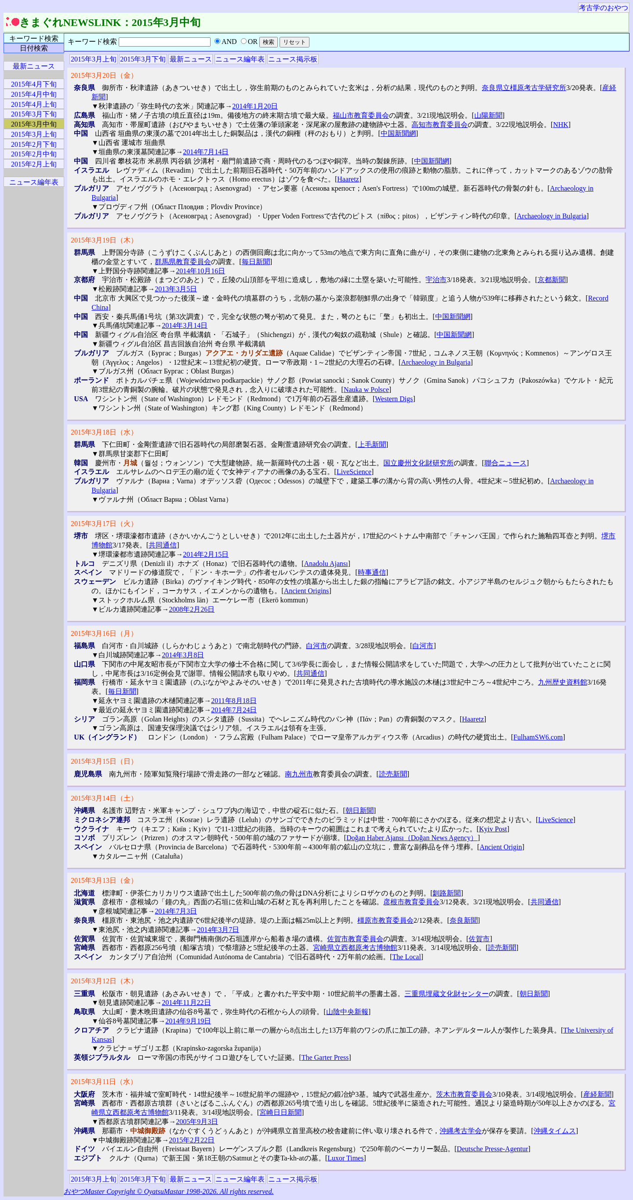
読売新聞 (393, 774)
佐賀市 (479, 939)
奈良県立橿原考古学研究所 (524, 87)
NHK (560, 124)
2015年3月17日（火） (104, 523)
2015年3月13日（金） (104, 880)
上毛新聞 (372, 444)
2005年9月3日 (197, 1121)
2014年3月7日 (218, 929)
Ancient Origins (306, 591)
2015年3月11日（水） (104, 1081)
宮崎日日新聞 (280, 1112)
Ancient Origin (501, 847)
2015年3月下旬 (143, 59)
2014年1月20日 (255, 106)
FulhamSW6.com (538, 737)
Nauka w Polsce (366, 389)
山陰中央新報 (347, 1011)
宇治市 (436, 279)
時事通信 (372, 572)
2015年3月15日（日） (104, 761)
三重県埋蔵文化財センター (446, 993)
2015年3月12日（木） (104, 981)
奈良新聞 (464, 920)
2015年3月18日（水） (104, 432)
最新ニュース (191, 59)
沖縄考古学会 (461, 1131)
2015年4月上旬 (34, 104)
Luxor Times (345, 1158)
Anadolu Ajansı (326, 563)
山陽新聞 (488, 115)
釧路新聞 (447, 893)
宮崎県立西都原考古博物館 (355, 947)
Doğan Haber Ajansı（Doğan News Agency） (412, 837)
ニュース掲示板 (292, 59)
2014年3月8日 (183, 655)
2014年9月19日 (188, 1021)
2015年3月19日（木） (104, 240)
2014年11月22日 (186, 1002)
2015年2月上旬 (34, 164)
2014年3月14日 (184, 325)
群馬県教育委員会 (183, 261)
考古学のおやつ (603, 7)
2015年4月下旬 (34, 84)
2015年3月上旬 (93, 59)
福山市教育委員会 (361, 115)
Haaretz (348, 179)
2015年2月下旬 (34, 144)
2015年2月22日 (192, 1140)
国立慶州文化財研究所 (418, 463)
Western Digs (394, 398)
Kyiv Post (493, 829)
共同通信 (163, 545)
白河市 (316, 645)
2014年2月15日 (206, 554)
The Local (406, 957)
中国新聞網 (398, 133)
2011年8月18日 (233, 700)
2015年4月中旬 (34, 94)
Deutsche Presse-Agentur (492, 1149)
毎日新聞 (256, 261)
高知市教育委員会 (439, 124)
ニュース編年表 (240, 59)
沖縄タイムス (555, 1131)
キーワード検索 (33, 38)
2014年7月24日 (234, 710)
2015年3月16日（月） (104, 633)
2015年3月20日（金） (104, 75)
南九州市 (299, 774)
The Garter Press (325, 1057)
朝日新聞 (360, 810)
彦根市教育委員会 (411, 902)
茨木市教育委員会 (464, 1094)
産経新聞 (597, 1094)
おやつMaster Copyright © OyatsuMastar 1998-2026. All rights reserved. (168, 1191)
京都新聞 (552, 279)
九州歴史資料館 (562, 682)
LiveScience (354, 471)
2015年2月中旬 (34, 154)
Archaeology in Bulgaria (551, 216)
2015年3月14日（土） (104, 798)
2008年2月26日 (192, 609)
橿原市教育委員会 (385, 920)
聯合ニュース (505, 463)
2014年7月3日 (176, 911)
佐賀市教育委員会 (355, 939)
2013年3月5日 (176, 289)
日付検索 (34, 48)
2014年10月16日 (200, 271)
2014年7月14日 (206, 152)
